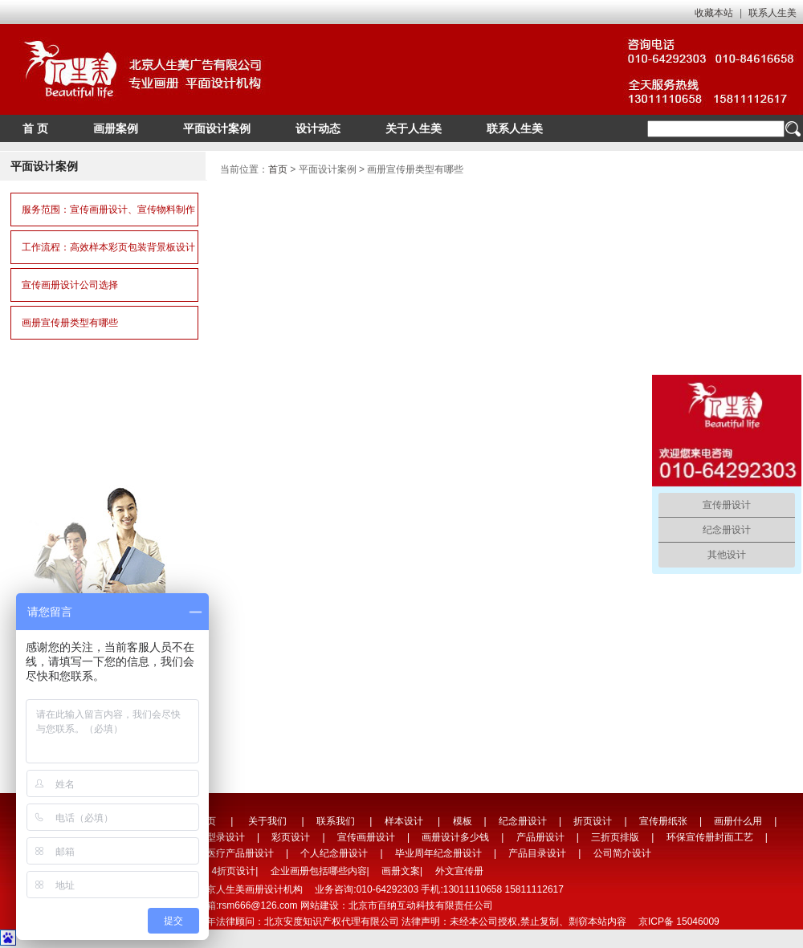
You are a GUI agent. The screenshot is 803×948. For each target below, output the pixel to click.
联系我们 (335, 821)
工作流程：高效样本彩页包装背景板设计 (108, 247)
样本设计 (404, 821)
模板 (462, 821)
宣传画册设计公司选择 (70, 285)
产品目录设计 (537, 853)
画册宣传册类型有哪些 (70, 322)
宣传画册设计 (366, 837)
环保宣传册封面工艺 (709, 837)
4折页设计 (233, 871)
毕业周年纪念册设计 (438, 853)
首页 (277, 169)
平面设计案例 (217, 128)
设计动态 (318, 128)
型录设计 (225, 837)
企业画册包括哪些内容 (319, 871)
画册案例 (115, 128)
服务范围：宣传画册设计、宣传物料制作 (108, 209)
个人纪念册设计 (334, 853)
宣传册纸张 (663, 821)
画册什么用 (738, 821)
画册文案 (400, 871)
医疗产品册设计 (240, 853)
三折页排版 (615, 837)
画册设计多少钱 (455, 837)
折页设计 (592, 821)
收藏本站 (714, 12)
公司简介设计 (622, 853)
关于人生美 (413, 128)
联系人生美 (772, 12)
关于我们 (267, 821)
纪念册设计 (523, 821)
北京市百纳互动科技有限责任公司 (421, 905)
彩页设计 (290, 837)
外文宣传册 (459, 871)
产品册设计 (540, 837)
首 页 (35, 128)
